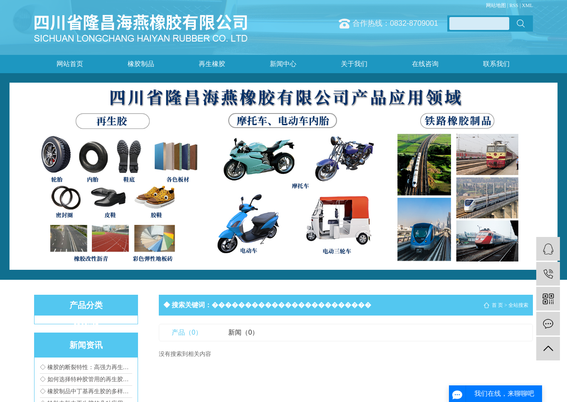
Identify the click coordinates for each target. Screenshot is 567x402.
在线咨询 (425, 63)
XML (527, 5)
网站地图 (496, 5)
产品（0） (187, 332)
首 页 (497, 305)
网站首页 (70, 63)
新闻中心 (283, 63)
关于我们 (354, 63)
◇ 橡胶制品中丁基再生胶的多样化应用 (86, 391)
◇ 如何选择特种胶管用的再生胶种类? (86, 379)
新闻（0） (243, 332)
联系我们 (496, 63)
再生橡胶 (212, 63)
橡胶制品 (141, 63)
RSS (514, 5)
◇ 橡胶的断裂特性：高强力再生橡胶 (86, 367)
